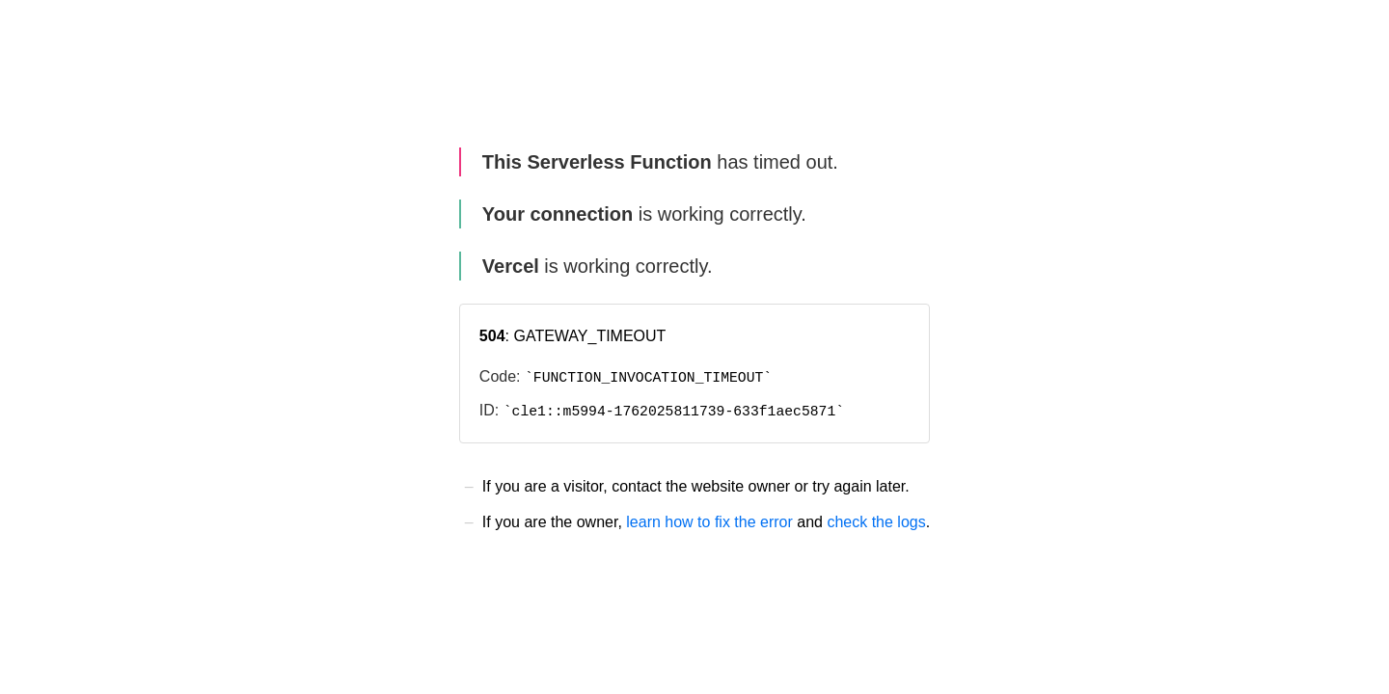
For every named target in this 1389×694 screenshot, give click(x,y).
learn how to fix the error (709, 522)
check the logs (876, 522)
